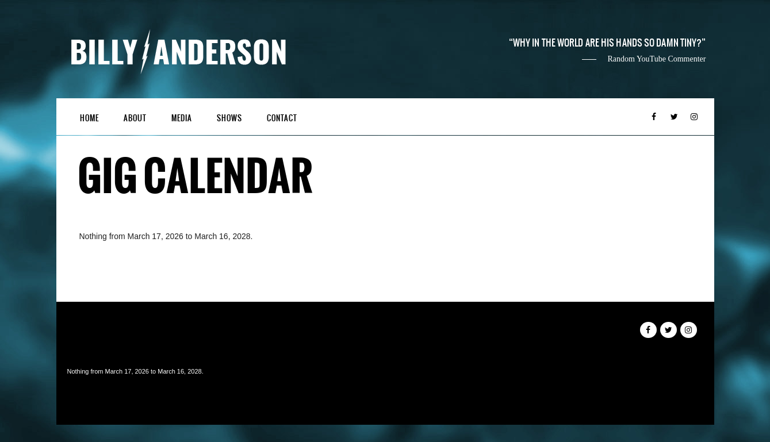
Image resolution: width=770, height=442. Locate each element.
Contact (282, 118)
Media (181, 118)
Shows (229, 118)
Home (89, 118)
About (135, 118)
